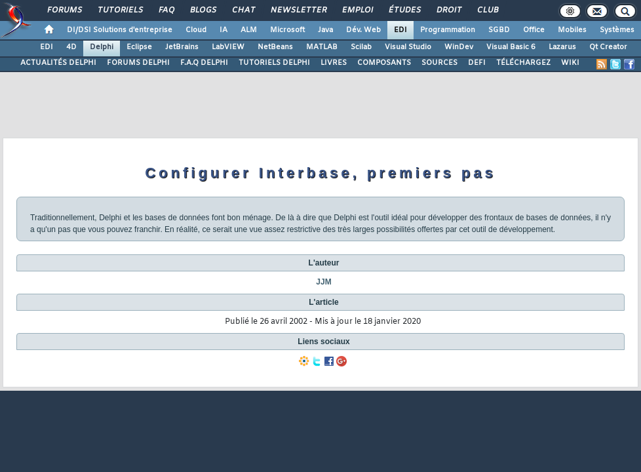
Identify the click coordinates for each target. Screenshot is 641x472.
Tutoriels (120, 10)
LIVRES (333, 63)
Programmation (447, 30)
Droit (448, 10)
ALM (249, 30)
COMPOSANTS (384, 63)
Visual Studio (408, 47)
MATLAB (322, 47)
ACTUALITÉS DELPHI (58, 63)
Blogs (202, 10)
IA (223, 30)
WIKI (570, 63)
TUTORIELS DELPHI (274, 63)
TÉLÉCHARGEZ (523, 63)
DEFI (477, 63)
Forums (64, 10)
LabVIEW (228, 47)
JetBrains (182, 47)
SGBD (499, 30)
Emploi (357, 10)
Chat (243, 10)
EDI (400, 30)
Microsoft (287, 30)
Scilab (361, 47)
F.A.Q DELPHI (204, 63)
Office (534, 30)
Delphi (101, 47)
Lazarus (562, 47)
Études (404, 10)
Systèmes (617, 30)
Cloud (195, 30)
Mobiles (572, 30)
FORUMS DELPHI (138, 63)
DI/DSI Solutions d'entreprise (119, 30)
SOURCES (439, 63)
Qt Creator (608, 47)
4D (71, 47)
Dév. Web (363, 30)
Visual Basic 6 (510, 47)
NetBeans (275, 47)
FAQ (166, 10)
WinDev (458, 47)
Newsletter (298, 10)
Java (325, 30)
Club (487, 10)
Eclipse (139, 47)
